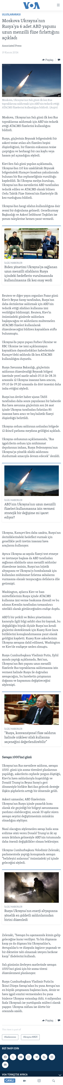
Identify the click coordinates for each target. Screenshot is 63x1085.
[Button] (47, 60)
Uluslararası (11, 14)
